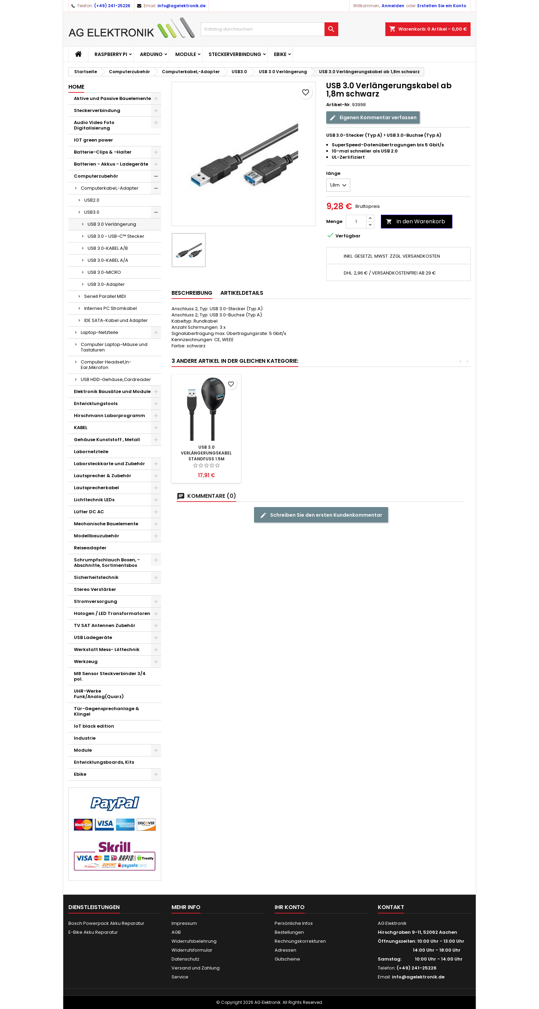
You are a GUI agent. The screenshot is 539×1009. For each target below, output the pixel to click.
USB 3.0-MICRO (104, 272)
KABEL (80, 427)
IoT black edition (94, 726)
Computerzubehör (96, 176)
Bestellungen (289, 932)
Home (76, 87)
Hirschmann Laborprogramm (109, 415)
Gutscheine (287, 959)
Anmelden (393, 6)
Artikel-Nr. (338, 105)
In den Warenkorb (415, 221)
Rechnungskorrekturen (300, 941)
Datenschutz (185, 959)
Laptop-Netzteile (99, 332)
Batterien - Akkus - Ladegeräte (111, 164)
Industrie (85, 738)
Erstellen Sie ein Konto (441, 6)
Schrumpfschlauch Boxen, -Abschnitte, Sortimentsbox (107, 563)
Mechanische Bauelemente (106, 523)
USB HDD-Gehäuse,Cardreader (116, 379)
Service (180, 977)
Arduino (151, 54)
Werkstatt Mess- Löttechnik (107, 649)
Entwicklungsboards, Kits (104, 762)
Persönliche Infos (294, 923)
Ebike (280, 54)
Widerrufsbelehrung (194, 941)
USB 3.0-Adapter (106, 284)
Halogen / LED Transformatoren (112, 613)
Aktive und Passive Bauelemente (112, 98)
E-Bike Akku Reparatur (93, 932)
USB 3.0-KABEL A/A (108, 260)
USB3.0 (91, 212)
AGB (176, 932)
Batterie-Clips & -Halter (103, 152)
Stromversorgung (95, 601)
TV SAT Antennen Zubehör (104, 625)
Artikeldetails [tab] (241, 293)
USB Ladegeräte (93, 637)
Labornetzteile (91, 451)
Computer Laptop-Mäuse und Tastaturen (114, 347)
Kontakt (391, 907)
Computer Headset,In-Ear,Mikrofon (106, 365)
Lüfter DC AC (89, 511)
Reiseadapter (90, 548)
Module (185, 54)
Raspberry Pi (111, 54)
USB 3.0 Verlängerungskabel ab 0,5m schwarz (206, 453)
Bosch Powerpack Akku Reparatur (106, 923)
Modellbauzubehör (96, 535)
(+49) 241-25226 (112, 6)
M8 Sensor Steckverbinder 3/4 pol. (110, 676)
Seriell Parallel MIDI (105, 296)
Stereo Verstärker (95, 589)
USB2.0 (91, 200)
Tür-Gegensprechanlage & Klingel (106, 711)
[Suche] (269, 29)
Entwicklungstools (96, 403)
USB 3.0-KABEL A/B (108, 248)
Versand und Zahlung (196, 968)
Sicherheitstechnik (96, 577)
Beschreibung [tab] (192, 293)
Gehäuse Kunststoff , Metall (107, 439)
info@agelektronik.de (181, 6)
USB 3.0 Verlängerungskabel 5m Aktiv (282, 453)
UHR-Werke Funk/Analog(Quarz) (99, 694)
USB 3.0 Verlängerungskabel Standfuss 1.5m (358, 453)
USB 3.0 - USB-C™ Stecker (116, 236)
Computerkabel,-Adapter (110, 188)
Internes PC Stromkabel (110, 308)
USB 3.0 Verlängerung (112, 224)
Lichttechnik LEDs (94, 499)
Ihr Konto (290, 907)
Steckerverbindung (235, 54)
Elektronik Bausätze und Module (112, 391)
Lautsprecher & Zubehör (102, 475)
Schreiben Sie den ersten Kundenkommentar (321, 515)
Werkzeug (86, 661)
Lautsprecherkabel (96, 487)
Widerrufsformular (192, 950)
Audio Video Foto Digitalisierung (94, 125)
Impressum (184, 923)
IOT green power (93, 140)
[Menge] (356, 221)
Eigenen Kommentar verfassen (373, 117)
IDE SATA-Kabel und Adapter (116, 320)
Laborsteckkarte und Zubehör (109, 463)
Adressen (285, 950)
